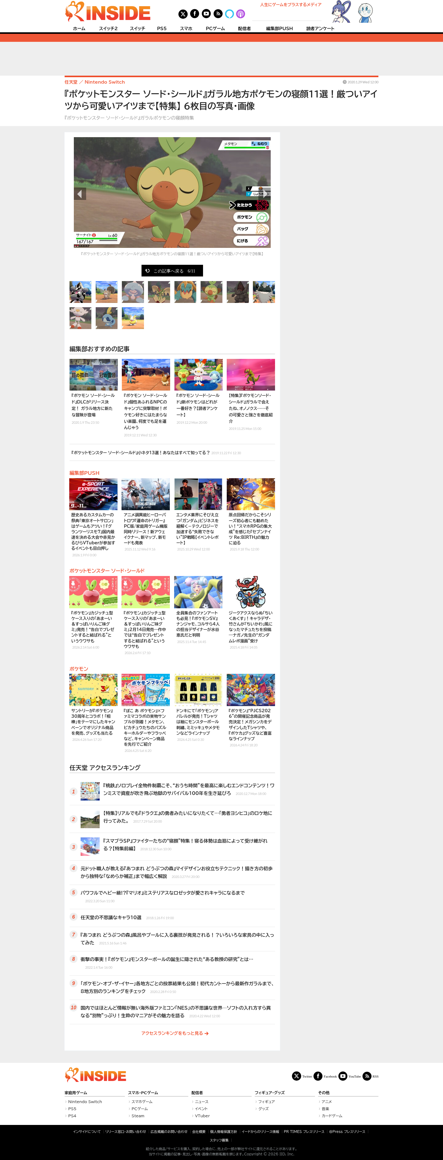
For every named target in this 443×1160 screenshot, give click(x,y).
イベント (201, 1108)
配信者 (244, 28)
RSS (376, 1076)
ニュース (202, 1101)
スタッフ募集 (219, 1140)
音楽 (325, 1108)
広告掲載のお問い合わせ (169, 1131)
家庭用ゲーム (76, 1093)
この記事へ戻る (174, 270)
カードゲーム (332, 1116)
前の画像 (80, 194)
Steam (138, 1116)
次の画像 (264, 194)
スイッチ (137, 28)
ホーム (79, 28)
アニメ (327, 1101)
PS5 (162, 28)
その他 (323, 1093)
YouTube (355, 1076)
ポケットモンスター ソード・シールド (107, 570)
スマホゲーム (142, 1101)
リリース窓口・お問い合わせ (126, 1131)
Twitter (307, 1076)
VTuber (202, 1116)
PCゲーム (215, 28)
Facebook (330, 1076)
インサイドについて (87, 1131)
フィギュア (266, 1101)
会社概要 (199, 1131)
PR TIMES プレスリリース (304, 1131)
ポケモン (79, 668)
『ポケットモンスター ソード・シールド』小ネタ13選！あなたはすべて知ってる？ (156, 452)
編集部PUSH (279, 28)
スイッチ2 (108, 28)
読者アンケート (320, 28)
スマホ (186, 28)
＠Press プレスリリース (347, 1131)
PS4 (72, 1116)
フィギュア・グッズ (270, 1093)
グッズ (263, 1108)
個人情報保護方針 (223, 1131)
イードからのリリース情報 (260, 1131)
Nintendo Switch (85, 1101)
